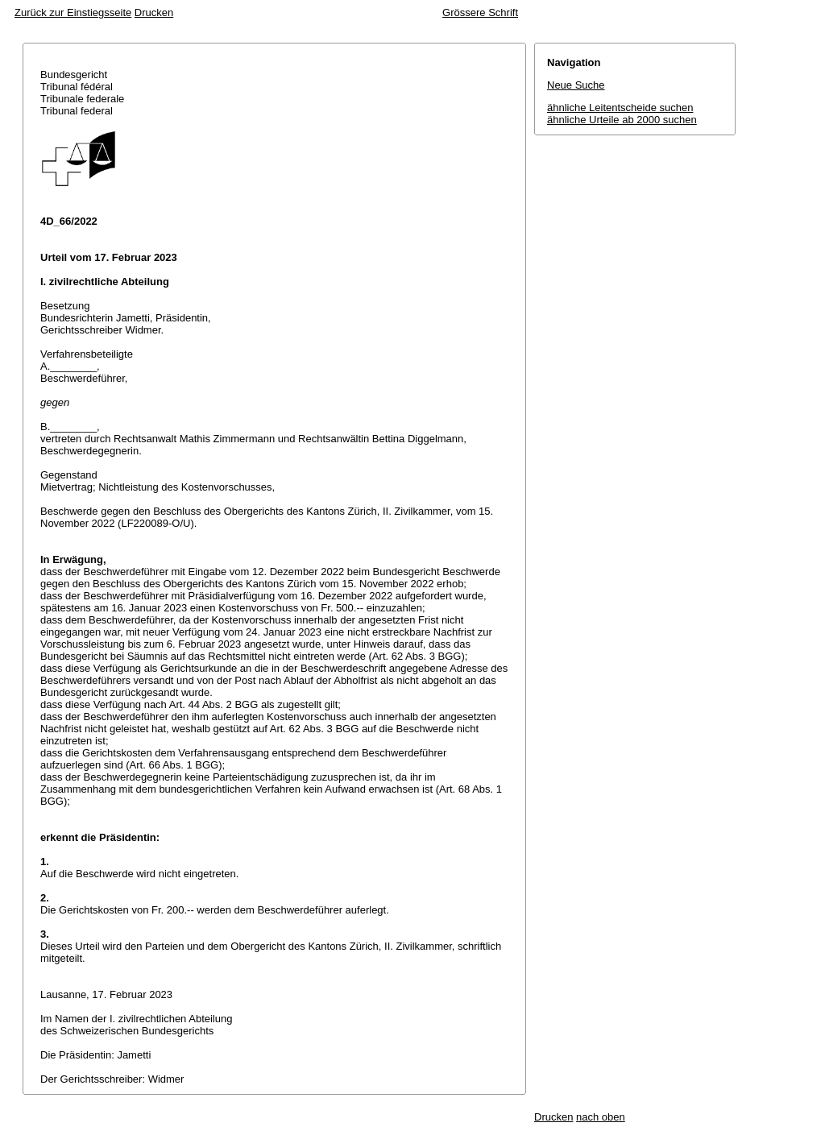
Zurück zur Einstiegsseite (73, 12)
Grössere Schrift (480, 12)
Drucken (154, 12)
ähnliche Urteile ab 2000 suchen (622, 120)
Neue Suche (576, 85)
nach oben (600, 1117)
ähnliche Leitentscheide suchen (620, 108)
